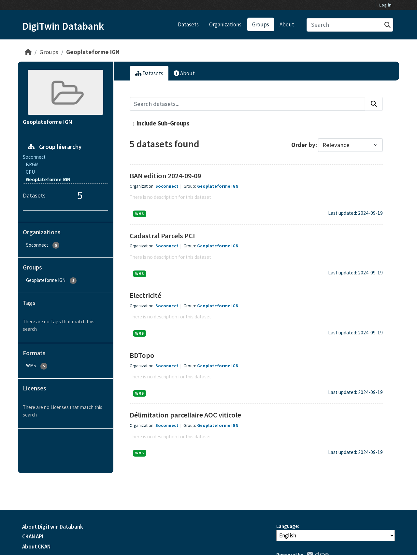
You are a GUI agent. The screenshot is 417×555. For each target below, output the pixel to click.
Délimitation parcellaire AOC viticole (185, 414)
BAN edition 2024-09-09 (165, 175)
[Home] (28, 52)
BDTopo (142, 355)
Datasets (188, 24)
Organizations (225, 24)
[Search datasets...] (350, 25)
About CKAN (36, 546)
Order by (303, 145)
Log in (385, 5)
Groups (260, 24)
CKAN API (32, 536)
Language (287, 526)
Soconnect (167, 186)
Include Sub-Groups (160, 123)
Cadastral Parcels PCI (162, 235)
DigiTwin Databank (63, 26)
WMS (139, 213)
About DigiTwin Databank (52, 526)
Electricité (145, 295)
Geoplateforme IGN (93, 52)
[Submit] (387, 25)
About (287, 24)
